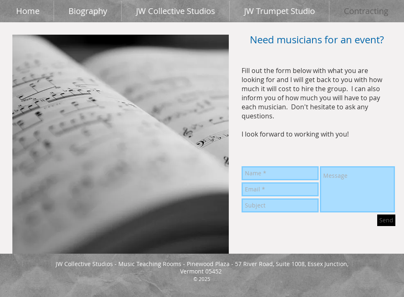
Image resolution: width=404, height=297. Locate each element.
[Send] (386, 220)
